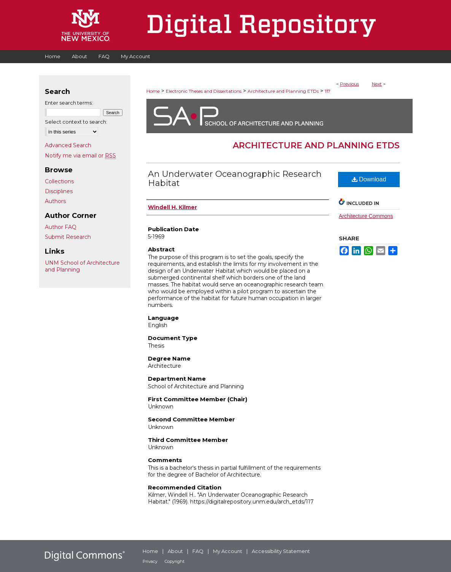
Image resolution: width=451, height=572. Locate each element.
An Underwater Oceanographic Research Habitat (235, 178)
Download (369, 179)
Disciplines (59, 191)
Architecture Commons (366, 216)
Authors (55, 201)
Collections (59, 181)
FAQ (197, 551)
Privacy (150, 561)
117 (327, 91)
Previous (349, 84)
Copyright (174, 561)
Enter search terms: (69, 103)
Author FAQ (60, 227)
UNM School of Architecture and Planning (82, 266)
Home (153, 91)
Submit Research (68, 237)
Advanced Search (68, 145)
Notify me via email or (80, 155)
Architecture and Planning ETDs (283, 91)
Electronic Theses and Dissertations (203, 91)
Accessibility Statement (281, 551)
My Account (227, 551)
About (175, 551)
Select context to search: (76, 122)
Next (377, 84)
